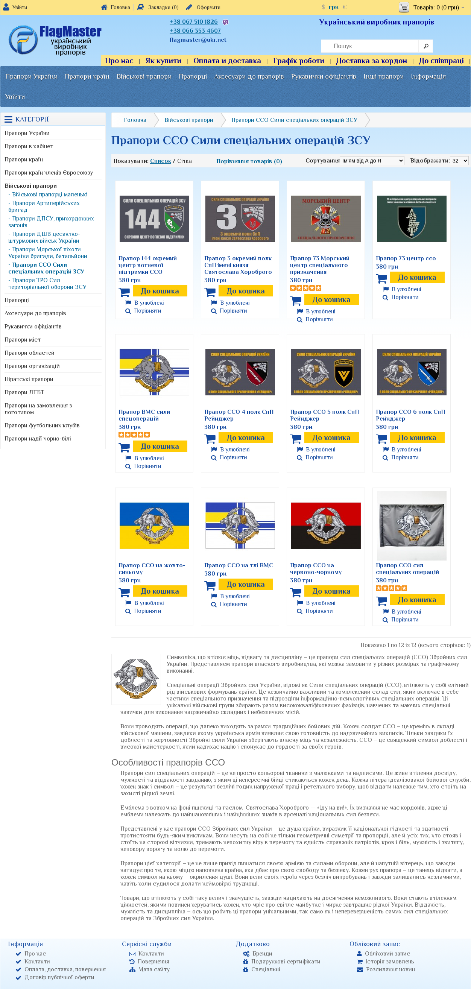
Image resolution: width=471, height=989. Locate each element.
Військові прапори (144, 76)
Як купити (163, 60)
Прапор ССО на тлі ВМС (238, 565)
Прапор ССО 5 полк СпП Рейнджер (324, 415)
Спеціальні (261, 969)
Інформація (428, 76)
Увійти (19, 7)
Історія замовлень (385, 961)
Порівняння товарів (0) (249, 161)
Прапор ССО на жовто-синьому (152, 569)
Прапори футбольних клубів (42, 425)
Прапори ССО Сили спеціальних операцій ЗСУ (294, 120)
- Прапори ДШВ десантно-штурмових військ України (44, 237)
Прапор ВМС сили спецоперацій (144, 415)
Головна (115, 7)
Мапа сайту (149, 969)
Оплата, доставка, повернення (60, 969)
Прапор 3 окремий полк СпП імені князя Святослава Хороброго (238, 265)
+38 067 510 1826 (194, 21)
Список (160, 161)
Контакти (32, 961)
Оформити (202, 7)
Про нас (119, 60)
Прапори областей (30, 352)
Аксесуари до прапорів (249, 76)
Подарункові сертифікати (282, 961)
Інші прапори (383, 76)
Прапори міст (23, 339)
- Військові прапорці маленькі (48, 194)
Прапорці (193, 76)
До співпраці (441, 60)
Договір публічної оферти (54, 977)
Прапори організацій (32, 366)
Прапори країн (87, 76)
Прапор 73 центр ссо (406, 258)
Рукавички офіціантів (323, 76)
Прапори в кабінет (29, 146)
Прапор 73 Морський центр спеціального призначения (319, 265)
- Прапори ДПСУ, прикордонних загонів (51, 222)
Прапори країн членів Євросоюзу (49, 172)
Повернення (149, 961)
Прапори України (31, 76)
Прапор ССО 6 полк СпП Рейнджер (410, 415)
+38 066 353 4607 (195, 30)
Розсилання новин (386, 969)
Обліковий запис (383, 953)
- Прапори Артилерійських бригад (44, 206)
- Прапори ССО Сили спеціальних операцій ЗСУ (46, 268)
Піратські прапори (29, 379)
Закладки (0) (157, 7)
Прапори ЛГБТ (24, 392)
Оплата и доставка (227, 60)
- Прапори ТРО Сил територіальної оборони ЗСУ (47, 283)
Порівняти (143, 310)
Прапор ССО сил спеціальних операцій (407, 569)
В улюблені (144, 302)
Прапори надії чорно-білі (38, 438)
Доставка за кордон (371, 60)
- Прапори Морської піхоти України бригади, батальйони (47, 253)
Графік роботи (298, 60)
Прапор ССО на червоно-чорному (316, 569)
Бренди (257, 953)
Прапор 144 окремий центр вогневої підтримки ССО (148, 265)
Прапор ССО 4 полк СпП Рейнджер (238, 415)
